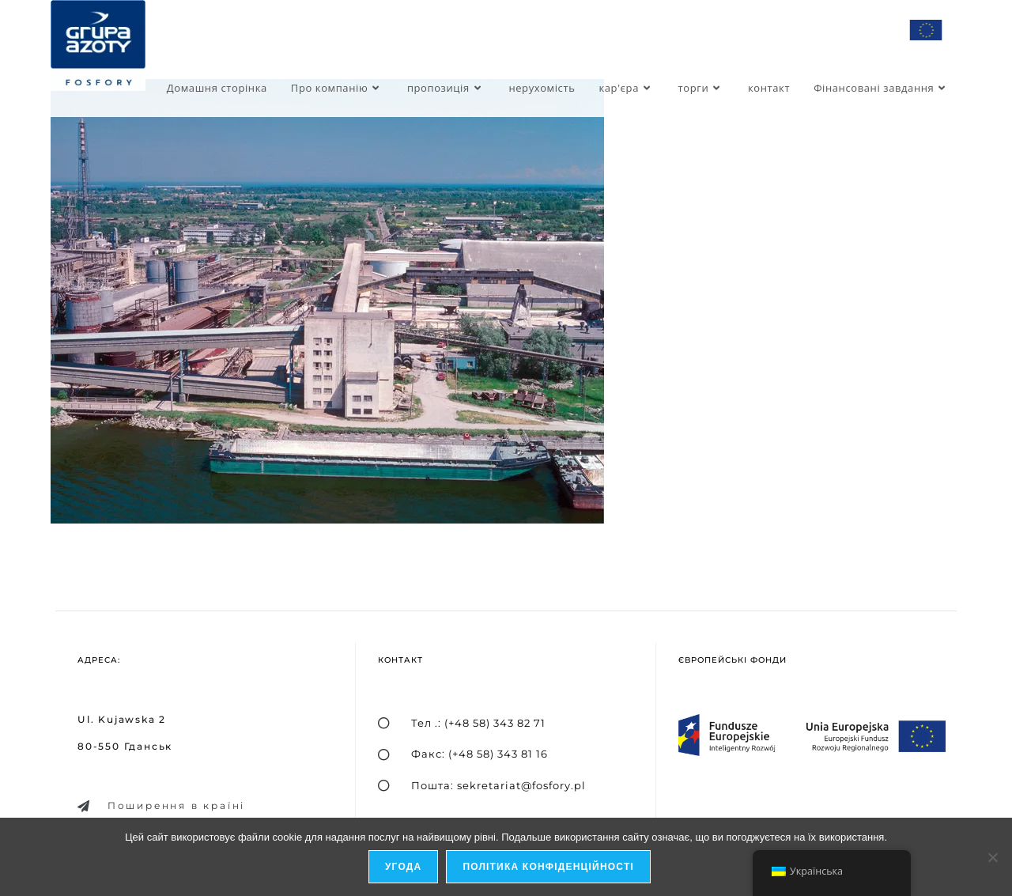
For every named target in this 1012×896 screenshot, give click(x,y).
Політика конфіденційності (549, 867)
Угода (403, 867)
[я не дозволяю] (992, 857)
